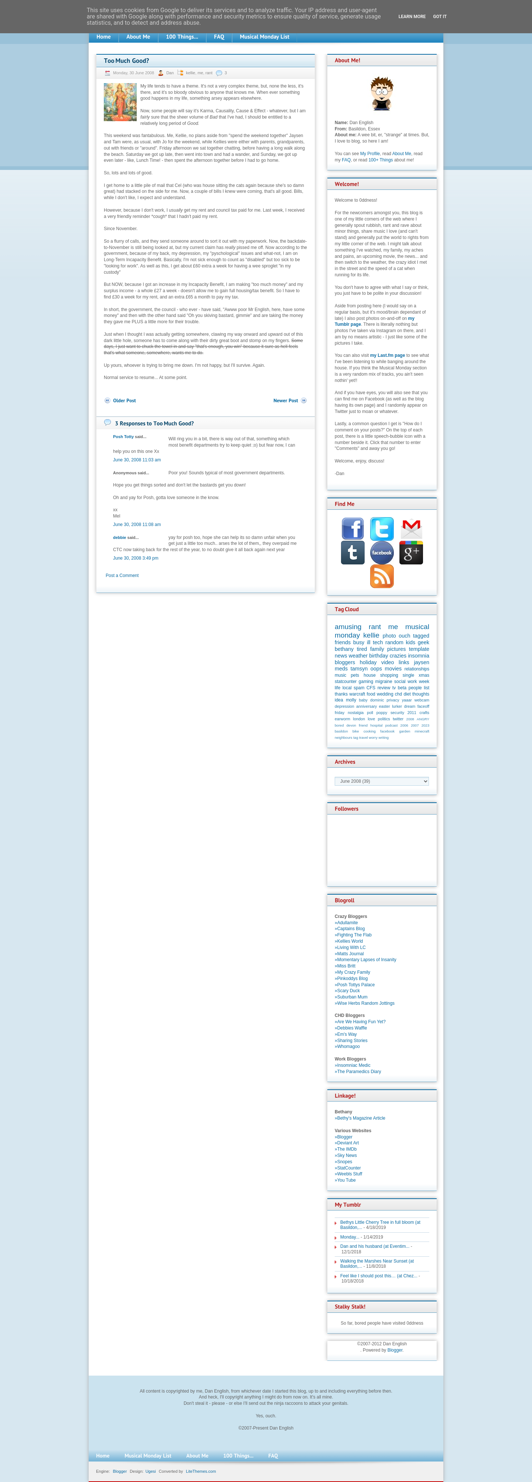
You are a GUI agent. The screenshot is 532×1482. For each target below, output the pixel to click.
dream (410, 706)
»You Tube (345, 1180)
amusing (348, 627)
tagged (421, 636)
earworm (342, 719)
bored (339, 725)
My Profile (370, 153)
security (397, 712)
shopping (389, 675)
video (387, 662)
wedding (385, 694)
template (419, 649)
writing (383, 737)
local (347, 687)
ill (369, 642)
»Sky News (346, 1155)
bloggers (345, 662)
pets (355, 675)
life (337, 687)
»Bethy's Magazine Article (360, 1118)
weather (358, 656)
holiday (368, 662)
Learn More (412, 16)
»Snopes (343, 1161)
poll (370, 712)
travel (363, 737)
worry (373, 737)
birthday (378, 656)
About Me (401, 153)
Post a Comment (122, 575)
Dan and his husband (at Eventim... (374, 1246)
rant (208, 73)
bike (355, 731)
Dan (170, 73)
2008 (410, 719)
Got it (440, 16)
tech (378, 642)
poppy (381, 712)
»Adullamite (346, 922)
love (371, 719)
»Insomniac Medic (353, 1065)
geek (423, 642)
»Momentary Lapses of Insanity (365, 959)
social (400, 681)
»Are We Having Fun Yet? (360, 1021)
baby (363, 700)
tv (394, 687)
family (377, 649)
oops (376, 669)
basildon (341, 731)
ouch (404, 636)
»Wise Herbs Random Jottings (365, 1003)
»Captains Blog (350, 928)
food (370, 694)
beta (402, 687)
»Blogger (343, 1137)
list (426, 687)
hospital (376, 725)
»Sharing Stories (351, 1040)
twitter (398, 719)
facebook (387, 731)
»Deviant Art (347, 1142)
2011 (411, 712)
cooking (370, 731)
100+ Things (380, 160)
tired (362, 649)
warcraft (357, 694)
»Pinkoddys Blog (351, 978)
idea (339, 700)
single (408, 675)
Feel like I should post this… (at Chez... (378, 1275)
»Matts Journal (349, 953)
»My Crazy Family (352, 972)
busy (358, 642)
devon (351, 725)
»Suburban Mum (351, 997)
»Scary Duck (347, 990)
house (370, 675)
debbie (119, 537)
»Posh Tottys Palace (355, 984)
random (394, 642)
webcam (422, 700)
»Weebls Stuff (348, 1174)
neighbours (343, 737)
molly (351, 700)
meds (341, 669)
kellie (190, 73)
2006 (404, 725)
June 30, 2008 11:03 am (137, 459)
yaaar (407, 700)
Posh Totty (123, 436)
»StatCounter (348, 1168)
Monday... (349, 1237)
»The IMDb (346, 1149)
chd (398, 694)
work (412, 681)
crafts (424, 712)
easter (384, 706)
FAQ (346, 160)
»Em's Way (346, 1034)
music (340, 675)
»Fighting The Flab (353, 935)
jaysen (421, 662)
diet (406, 694)
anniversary (366, 706)
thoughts (420, 694)
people (415, 687)
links (404, 662)
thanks (341, 694)
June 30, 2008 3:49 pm (135, 558)
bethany (344, 649)
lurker (397, 706)
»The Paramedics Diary (358, 1071)
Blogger (395, 1350)
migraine (383, 681)
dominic (377, 700)
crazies (398, 656)
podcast (391, 725)
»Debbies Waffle (351, 1028)
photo (389, 636)
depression (344, 706)
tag (355, 737)
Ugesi (151, 1471)
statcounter (346, 681)
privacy (392, 700)
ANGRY (423, 719)
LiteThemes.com (201, 1471)
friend (363, 725)
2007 (415, 725)
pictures (396, 649)
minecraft (422, 731)
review (384, 687)
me (200, 73)
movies (393, 669)
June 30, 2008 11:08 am (137, 524)
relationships (417, 669)
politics (384, 719)
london (359, 719)
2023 (425, 725)
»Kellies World (349, 941)
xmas (424, 675)
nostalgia (356, 712)
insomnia (418, 656)
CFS (370, 687)
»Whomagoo (347, 1046)
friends (343, 642)
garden (404, 731)
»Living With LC (350, 947)
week (424, 681)
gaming (366, 681)
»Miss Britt (345, 966)
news (341, 656)
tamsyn (359, 669)
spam (359, 687)
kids (411, 642)
